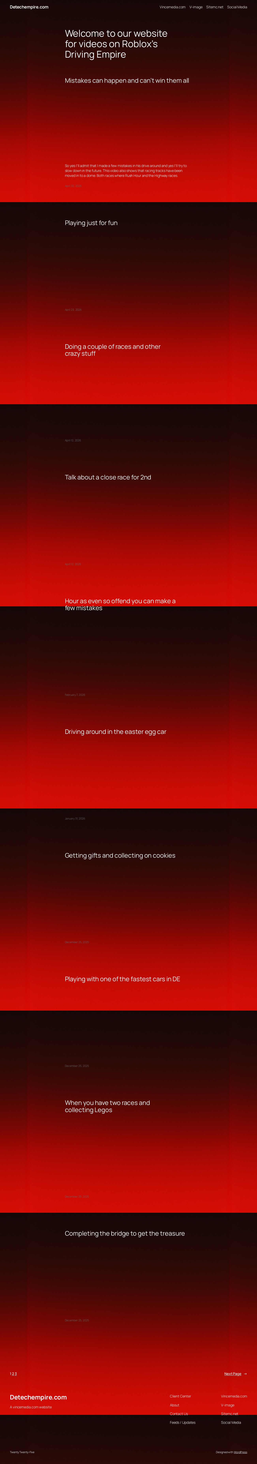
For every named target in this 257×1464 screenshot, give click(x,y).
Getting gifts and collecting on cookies (120, 855)
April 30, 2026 (73, 186)
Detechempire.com (29, 7)
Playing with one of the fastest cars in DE (122, 979)
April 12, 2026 (73, 440)
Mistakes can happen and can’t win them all (127, 80)
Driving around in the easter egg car (115, 731)
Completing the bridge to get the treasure (125, 1233)
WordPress (240, 1452)
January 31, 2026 (75, 818)
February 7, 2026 (75, 695)
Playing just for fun (91, 222)
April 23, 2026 (73, 309)
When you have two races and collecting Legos (107, 1106)
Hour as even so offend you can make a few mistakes (120, 604)
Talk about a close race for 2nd (108, 477)
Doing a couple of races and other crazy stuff (113, 350)
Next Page (235, 1373)
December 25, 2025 (77, 942)
